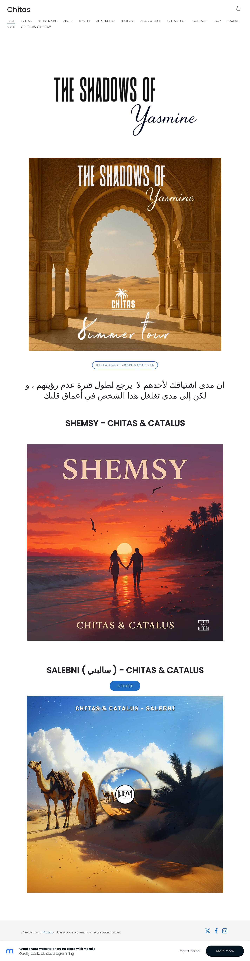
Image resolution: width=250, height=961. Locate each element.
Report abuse (189, 951)
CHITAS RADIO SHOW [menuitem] (36, 27)
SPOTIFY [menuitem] (84, 21)
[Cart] (238, 8)
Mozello (48, 932)
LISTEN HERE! (125, 686)
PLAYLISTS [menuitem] (233, 21)
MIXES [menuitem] (11, 27)
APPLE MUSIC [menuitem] (105, 21)
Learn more (225, 951)
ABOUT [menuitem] (68, 21)
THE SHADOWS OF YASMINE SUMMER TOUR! (125, 365)
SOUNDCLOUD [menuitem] (151, 21)
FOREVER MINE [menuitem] (47, 21)
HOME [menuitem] (11, 21)
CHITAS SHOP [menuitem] (176, 21)
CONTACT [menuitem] (199, 21)
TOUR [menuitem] (217, 21)
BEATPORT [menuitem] (128, 21)
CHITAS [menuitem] (26, 21)
